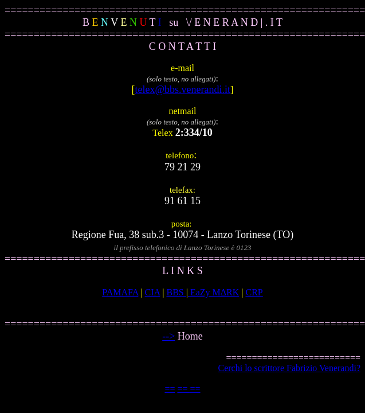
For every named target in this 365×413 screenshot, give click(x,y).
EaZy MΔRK (213, 292)
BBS (176, 292)
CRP (254, 292)
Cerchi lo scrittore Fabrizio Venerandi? (289, 368)
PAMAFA (120, 292)
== (169, 388)
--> (168, 336)
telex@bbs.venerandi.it (183, 89)
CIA (152, 292)
